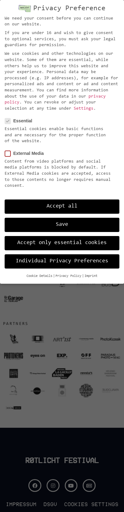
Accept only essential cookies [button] (62, 243)
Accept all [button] (62, 206)
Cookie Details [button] (39, 276)
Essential (20, 121)
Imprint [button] (91, 276)
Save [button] (62, 224)
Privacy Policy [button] (68, 276)
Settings (83, 109)
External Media (26, 153)
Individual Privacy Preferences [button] (62, 261)
